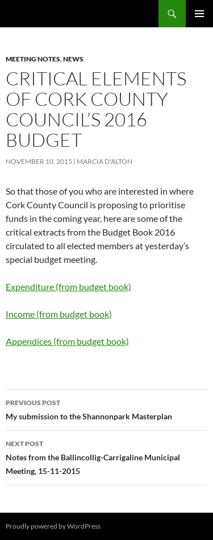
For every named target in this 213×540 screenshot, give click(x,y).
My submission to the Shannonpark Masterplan (106, 408)
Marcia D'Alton (104, 161)
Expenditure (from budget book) (68, 286)
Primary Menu (199, 13)
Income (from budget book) (59, 313)
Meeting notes (33, 59)
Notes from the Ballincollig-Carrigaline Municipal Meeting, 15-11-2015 (106, 456)
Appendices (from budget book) (67, 341)
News (73, 59)
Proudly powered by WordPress (53, 526)
